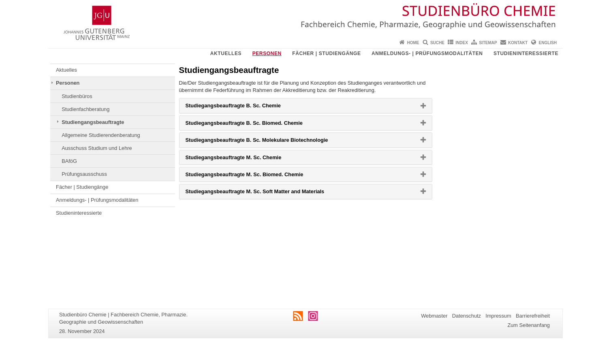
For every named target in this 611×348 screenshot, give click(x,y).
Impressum (498, 316)
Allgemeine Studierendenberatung (101, 135)
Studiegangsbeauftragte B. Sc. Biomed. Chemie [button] (257, 125)
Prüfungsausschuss (84, 174)
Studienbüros (77, 96)
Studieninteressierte (526, 53)
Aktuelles (225, 53)
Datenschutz (466, 316)
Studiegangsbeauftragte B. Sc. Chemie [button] (246, 107)
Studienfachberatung (85, 109)
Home (413, 43)
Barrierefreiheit (533, 316)
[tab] (305, 105)
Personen (267, 53)
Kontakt (518, 43)
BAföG (69, 161)
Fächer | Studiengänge (326, 53)
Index (461, 43)
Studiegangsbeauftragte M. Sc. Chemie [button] (247, 159)
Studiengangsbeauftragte (93, 122)
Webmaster (434, 316)
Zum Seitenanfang (528, 325)
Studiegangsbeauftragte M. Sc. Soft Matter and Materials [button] (268, 193)
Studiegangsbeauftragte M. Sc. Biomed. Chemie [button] (257, 176)
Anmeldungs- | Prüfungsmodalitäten (427, 53)
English (548, 43)
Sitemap (488, 43)
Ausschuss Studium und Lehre (97, 148)
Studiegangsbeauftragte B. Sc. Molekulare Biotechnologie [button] (270, 142)
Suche (437, 43)
